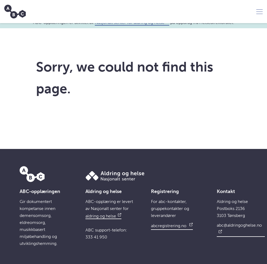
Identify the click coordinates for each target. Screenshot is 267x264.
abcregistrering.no (172, 225)
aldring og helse (103, 216)
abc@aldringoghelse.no (239, 228)
